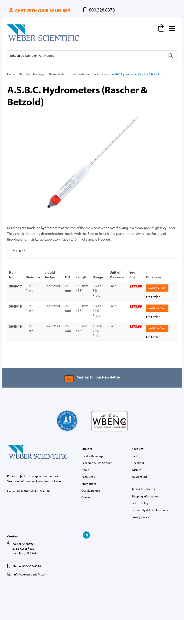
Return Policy (140, 503)
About (85, 470)
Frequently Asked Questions (150, 510)
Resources (88, 477)
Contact (86, 497)
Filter (18, 251)
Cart (134, 456)
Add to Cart (157, 288)
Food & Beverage (92, 456)
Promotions (88, 483)
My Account (139, 477)
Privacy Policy (140, 517)
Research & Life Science (96, 463)
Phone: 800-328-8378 (26, 566)
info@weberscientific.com (30, 574)
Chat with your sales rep (39, 10)
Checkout (138, 463)
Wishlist (136, 470)
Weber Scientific (18, 40)
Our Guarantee (90, 490)
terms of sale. (53, 481)
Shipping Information (145, 496)
